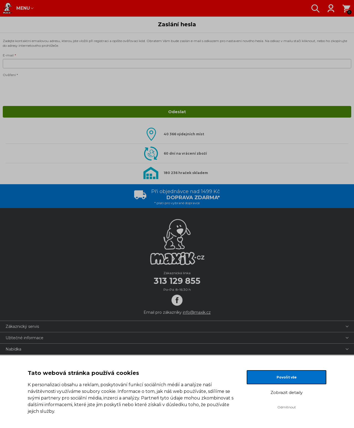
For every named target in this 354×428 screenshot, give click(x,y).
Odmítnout (286, 407)
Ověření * (10, 75)
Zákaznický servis (22, 326)
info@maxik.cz (197, 312)
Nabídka (13, 349)
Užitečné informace (24, 337)
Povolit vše (287, 377)
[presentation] (45, 89)
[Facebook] (177, 300)
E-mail (8, 55)
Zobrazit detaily (286, 392)
